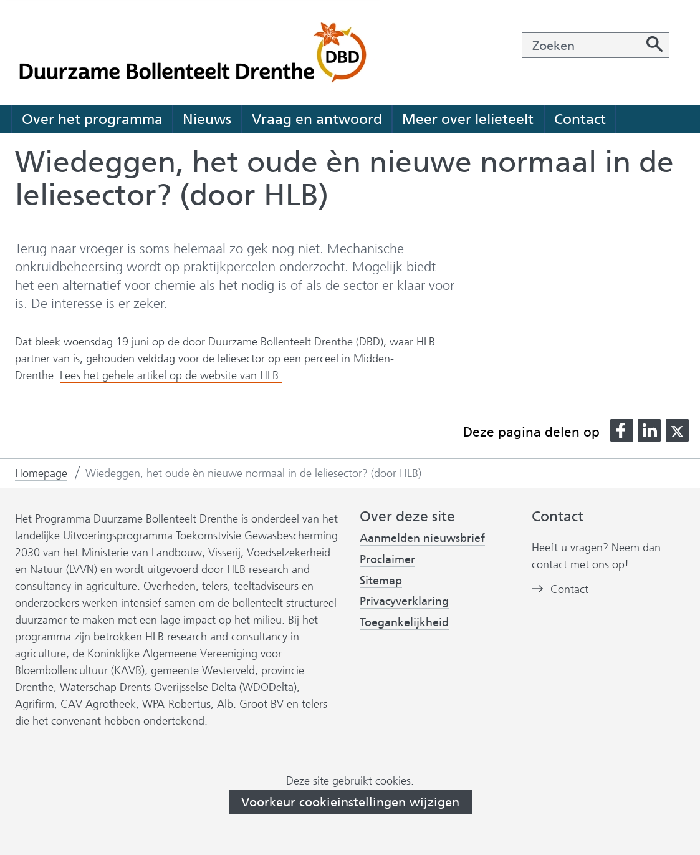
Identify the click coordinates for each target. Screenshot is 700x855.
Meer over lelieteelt (468, 119)
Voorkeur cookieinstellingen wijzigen (350, 802)
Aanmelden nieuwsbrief (422, 538)
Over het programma (92, 119)
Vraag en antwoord (317, 119)
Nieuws (207, 119)
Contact (580, 119)
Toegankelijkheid (404, 623)
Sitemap (381, 580)
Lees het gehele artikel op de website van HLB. (171, 376)
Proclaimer (387, 559)
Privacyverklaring (404, 601)
